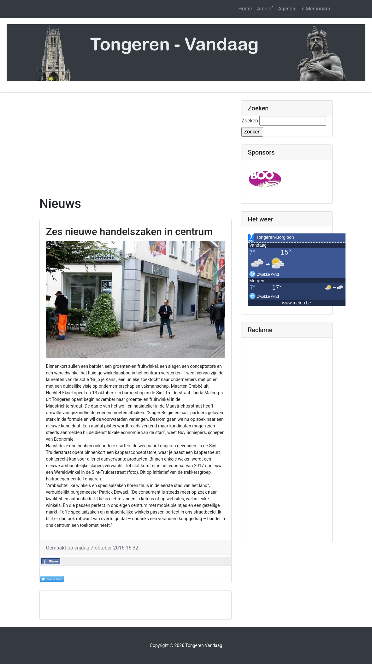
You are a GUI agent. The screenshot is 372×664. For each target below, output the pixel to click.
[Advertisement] (135, 144)
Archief (265, 9)
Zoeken (249, 121)
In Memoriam (315, 9)
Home (245, 9)
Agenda (286, 9)
